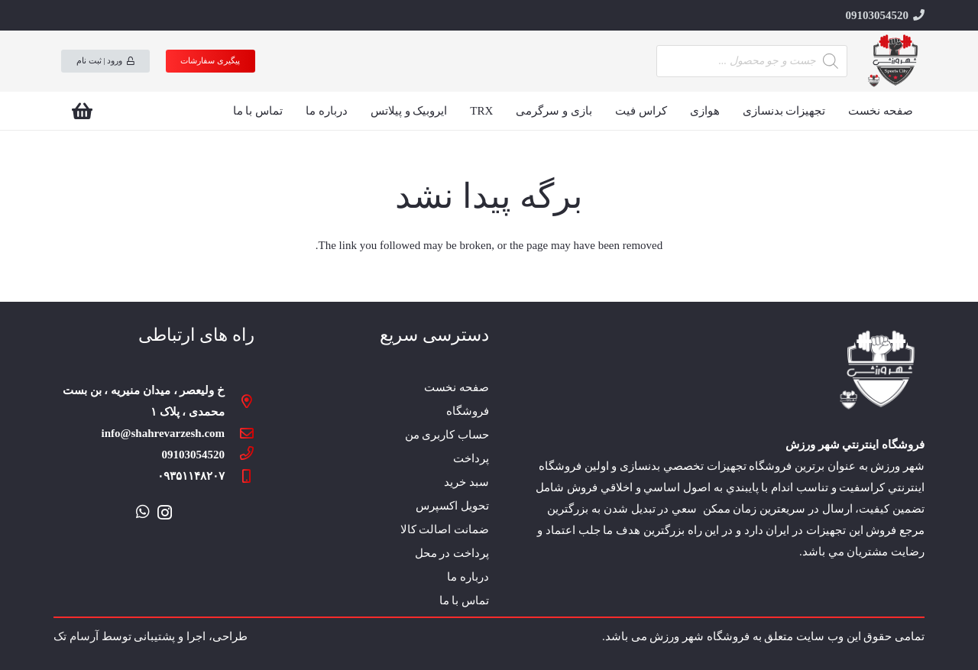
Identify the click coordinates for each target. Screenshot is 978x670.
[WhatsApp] (143, 511)
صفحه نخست (456, 387)
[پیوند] (894, 61)
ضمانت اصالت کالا (445, 529)
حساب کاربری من (447, 435)
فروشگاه (467, 411)
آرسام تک (76, 636)
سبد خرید (466, 482)
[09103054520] (239, 454)
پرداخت (471, 458)
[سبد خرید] (82, 111)
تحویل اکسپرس (452, 506)
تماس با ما (464, 600)
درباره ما (468, 577)
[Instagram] (164, 512)
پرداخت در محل (452, 553)
